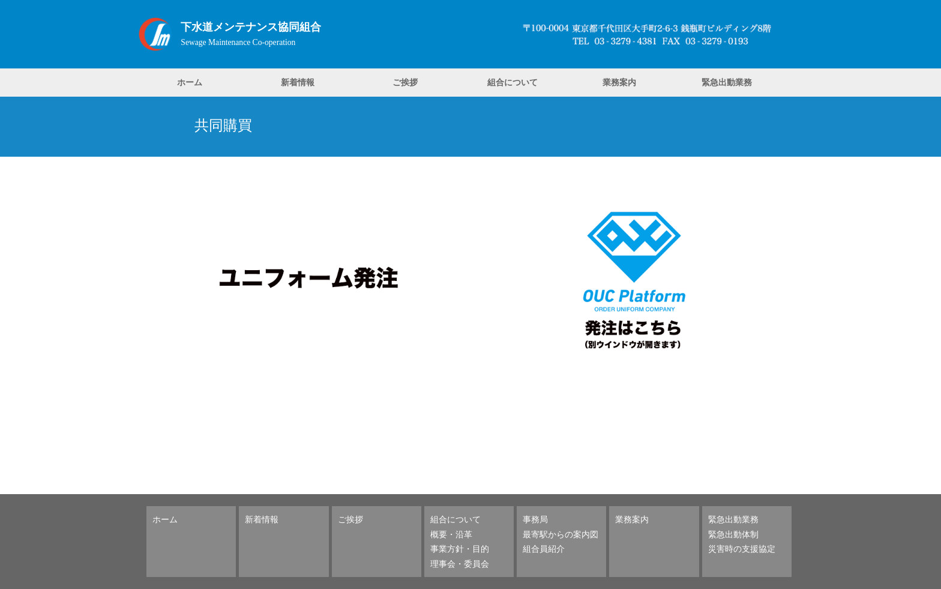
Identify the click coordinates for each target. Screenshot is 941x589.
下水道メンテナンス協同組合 (251, 27)
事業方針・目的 (459, 548)
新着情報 (297, 82)
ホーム (189, 82)
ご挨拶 (405, 82)
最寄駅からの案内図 (560, 534)
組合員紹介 (544, 548)
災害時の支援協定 (741, 548)
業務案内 (619, 82)
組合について (512, 82)
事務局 (535, 519)
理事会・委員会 (459, 563)
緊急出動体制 (733, 534)
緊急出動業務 (727, 82)
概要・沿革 (451, 534)
